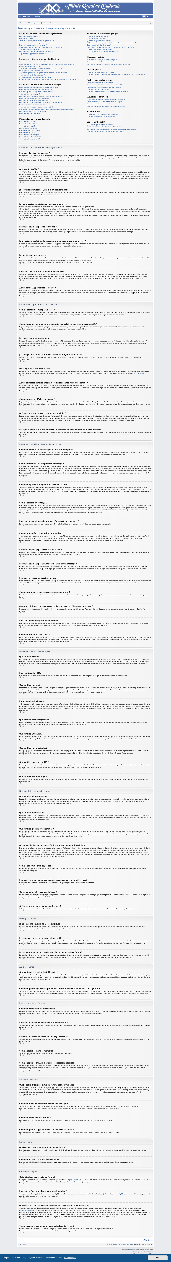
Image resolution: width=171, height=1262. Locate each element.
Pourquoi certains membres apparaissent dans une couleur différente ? (111, 47)
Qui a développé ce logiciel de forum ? (100, 125)
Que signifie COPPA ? (26, 38)
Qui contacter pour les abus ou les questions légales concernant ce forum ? (113, 129)
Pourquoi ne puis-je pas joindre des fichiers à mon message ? (40, 102)
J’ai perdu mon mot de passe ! (29, 49)
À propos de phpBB (74, 1182)
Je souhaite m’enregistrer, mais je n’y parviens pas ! (37, 41)
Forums (27, 16)
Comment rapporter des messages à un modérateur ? (37, 107)
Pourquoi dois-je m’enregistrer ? (30, 36)
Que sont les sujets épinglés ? (29, 135)
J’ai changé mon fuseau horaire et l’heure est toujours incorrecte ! (41, 68)
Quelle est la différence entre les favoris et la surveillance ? (107, 99)
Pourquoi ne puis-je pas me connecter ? (33, 45)
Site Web (38, 16)
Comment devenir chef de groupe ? (99, 45)
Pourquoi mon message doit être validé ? (33, 111)
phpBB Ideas (123, 1194)
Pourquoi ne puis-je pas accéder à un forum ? (35, 100)
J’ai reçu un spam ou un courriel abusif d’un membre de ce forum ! (109, 64)
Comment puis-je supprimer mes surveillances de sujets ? (107, 106)
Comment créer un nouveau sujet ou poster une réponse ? (39, 87)
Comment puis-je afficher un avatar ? (32, 75)
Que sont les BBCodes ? (27, 122)
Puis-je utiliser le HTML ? (27, 124)
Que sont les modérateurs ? (96, 38)
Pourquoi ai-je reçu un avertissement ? (32, 105)
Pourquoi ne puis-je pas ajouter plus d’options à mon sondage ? (41, 96)
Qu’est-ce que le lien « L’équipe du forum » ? (102, 51)
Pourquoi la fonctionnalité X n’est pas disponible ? (104, 127)
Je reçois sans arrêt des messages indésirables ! (103, 62)
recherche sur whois (26, 1210)
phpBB (140, 373)
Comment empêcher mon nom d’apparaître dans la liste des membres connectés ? (47, 64)
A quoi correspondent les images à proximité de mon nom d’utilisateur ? (43, 73)
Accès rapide (20, 17)
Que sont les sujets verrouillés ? (30, 137)
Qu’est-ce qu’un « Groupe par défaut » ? (101, 49)
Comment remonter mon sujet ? (30, 113)
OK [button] (157, 1258)
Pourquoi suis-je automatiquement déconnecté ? (36, 51)
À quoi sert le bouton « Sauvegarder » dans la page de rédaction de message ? (46, 109)
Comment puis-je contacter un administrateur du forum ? (106, 131)
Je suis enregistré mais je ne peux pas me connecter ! (37, 43)
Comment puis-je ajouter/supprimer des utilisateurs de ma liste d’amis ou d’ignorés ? (116, 74)
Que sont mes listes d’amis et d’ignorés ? (101, 72)
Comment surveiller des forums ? (98, 104)
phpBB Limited (74, 1180)
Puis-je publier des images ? (29, 128)
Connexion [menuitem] (148, 17)
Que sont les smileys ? (27, 126)
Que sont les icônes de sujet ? (29, 139)
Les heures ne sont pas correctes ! (31, 66)
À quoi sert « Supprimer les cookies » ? (32, 54)
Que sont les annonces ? (27, 132)
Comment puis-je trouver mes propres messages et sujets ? (107, 91)
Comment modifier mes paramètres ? (32, 62)
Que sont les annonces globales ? (31, 130)
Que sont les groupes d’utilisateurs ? (99, 41)
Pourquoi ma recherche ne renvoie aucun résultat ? (104, 85)
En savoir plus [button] (70, 1258)
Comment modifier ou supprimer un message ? (35, 89)
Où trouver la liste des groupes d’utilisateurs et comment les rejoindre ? (111, 43)
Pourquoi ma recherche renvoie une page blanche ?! (105, 87)
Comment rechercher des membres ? (99, 89)
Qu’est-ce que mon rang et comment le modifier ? (36, 77)
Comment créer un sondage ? (29, 94)
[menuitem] (144, 16)
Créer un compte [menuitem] (151, 17)
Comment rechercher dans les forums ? (100, 83)
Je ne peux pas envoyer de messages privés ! (102, 60)
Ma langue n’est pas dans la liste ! (31, 70)
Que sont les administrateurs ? (97, 36)
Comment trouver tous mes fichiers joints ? (101, 116)
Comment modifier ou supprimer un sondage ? (35, 98)
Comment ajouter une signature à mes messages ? (36, 92)
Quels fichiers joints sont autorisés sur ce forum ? (104, 114)
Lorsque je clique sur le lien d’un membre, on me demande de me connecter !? (49, 79)
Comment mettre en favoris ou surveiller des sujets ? (105, 102)
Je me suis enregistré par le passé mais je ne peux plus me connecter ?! (44, 47)
